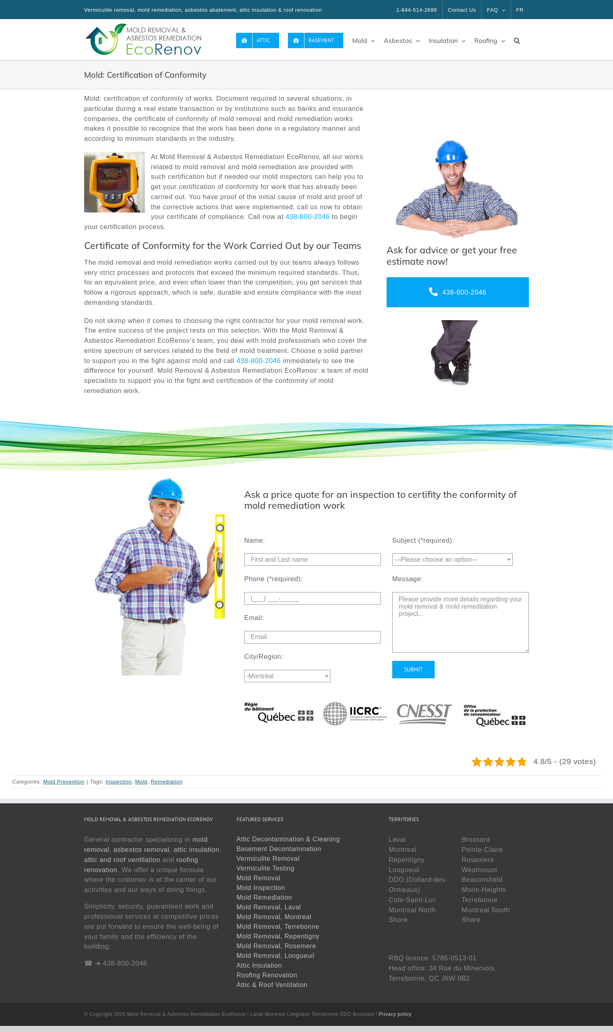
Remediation (167, 782)
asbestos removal (141, 849)
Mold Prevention (64, 782)
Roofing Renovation (267, 975)
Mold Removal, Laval (269, 907)
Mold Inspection (261, 887)
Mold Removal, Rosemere (276, 946)
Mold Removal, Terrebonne (278, 926)
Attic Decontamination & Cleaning (288, 839)
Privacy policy (394, 1014)
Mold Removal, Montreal (274, 916)
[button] (517, 39)
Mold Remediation (264, 897)
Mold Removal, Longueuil (276, 955)
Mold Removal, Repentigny (278, 936)
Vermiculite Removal (268, 858)
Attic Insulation (259, 965)
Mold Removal (259, 878)
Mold (141, 782)
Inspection (119, 782)
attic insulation (196, 849)
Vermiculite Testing (266, 868)
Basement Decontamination (279, 848)
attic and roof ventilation (122, 859)
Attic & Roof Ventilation (272, 984)
